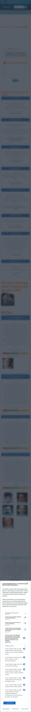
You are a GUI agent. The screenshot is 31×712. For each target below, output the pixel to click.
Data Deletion (6, 709)
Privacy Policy (24, 709)
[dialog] (15, 646)
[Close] (27, 583)
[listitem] (15, 613)
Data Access (15, 709)
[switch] (24, 617)
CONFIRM (9, 703)
